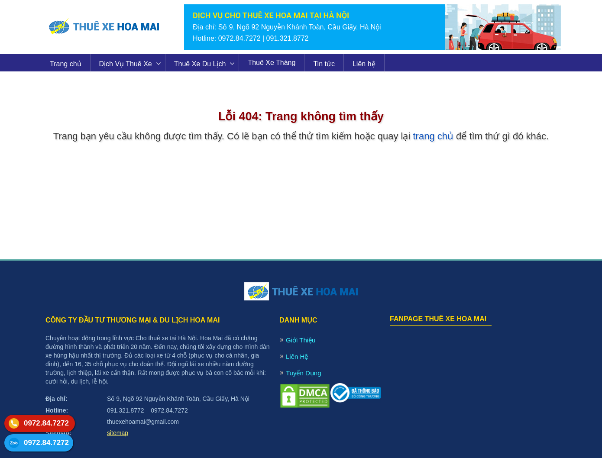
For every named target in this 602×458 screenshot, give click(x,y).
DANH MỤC (298, 320)
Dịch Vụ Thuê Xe (125, 64)
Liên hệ (364, 64)
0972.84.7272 (46, 423)
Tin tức (324, 64)
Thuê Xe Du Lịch (200, 64)
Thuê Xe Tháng (271, 62)
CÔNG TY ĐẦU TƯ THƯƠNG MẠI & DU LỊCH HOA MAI (132, 320)
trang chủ (433, 136)
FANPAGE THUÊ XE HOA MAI (438, 319)
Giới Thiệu (300, 340)
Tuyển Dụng (303, 373)
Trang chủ (65, 64)
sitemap (117, 432)
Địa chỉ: (56, 398)
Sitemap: (58, 432)
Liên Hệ (297, 356)
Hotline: (56, 410)
